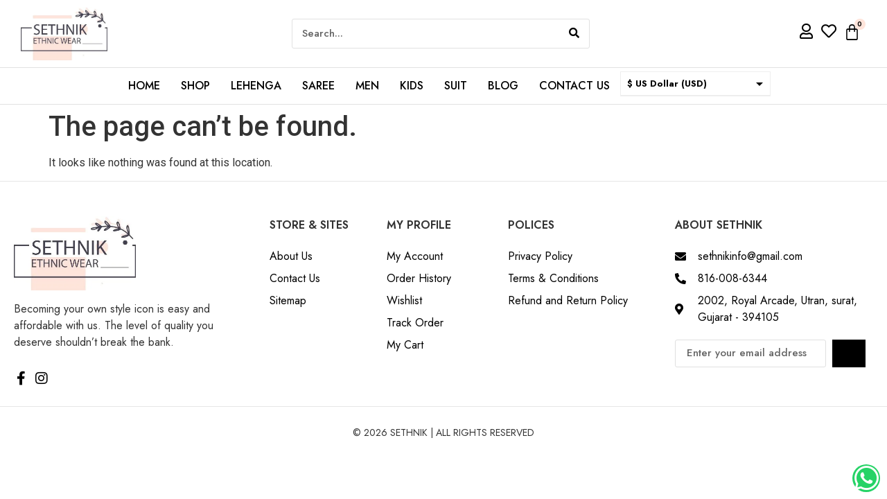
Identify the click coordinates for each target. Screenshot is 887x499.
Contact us (574, 86)
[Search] (574, 33)
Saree (318, 86)
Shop (195, 86)
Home (144, 86)
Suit (455, 86)
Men (367, 86)
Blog (503, 86)
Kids (411, 86)
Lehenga (256, 86)
